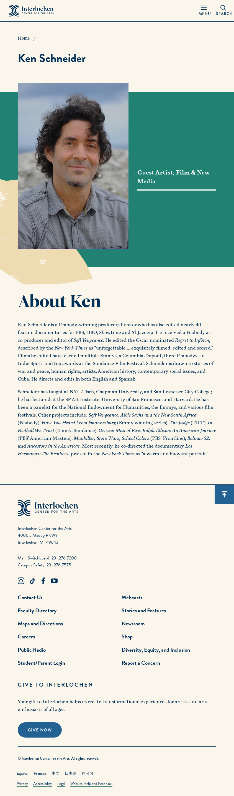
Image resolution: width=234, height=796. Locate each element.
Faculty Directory (37, 610)
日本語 (70, 773)
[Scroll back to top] (224, 494)
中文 (56, 773)
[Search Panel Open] (223, 10)
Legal (61, 784)
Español (23, 773)
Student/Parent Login (41, 663)
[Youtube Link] (54, 581)
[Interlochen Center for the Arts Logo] (31, 10)
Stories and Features (144, 610)
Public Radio (32, 650)
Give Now (40, 730)
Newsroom (133, 623)
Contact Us (30, 597)
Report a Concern (141, 663)
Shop (127, 636)
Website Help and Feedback (91, 784)
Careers (26, 636)
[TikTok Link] (32, 581)
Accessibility (42, 784)
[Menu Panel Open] (203, 10)
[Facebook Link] (43, 581)
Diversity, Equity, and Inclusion (156, 650)
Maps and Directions (40, 623)
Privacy (22, 784)
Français (40, 773)
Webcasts (132, 597)
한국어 (87, 773)
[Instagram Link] (21, 581)
